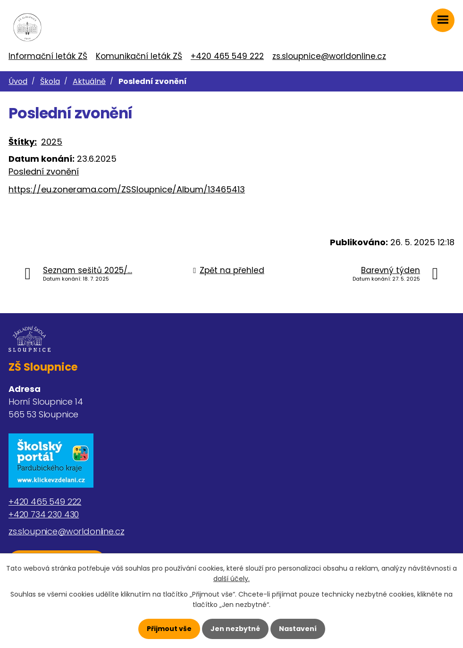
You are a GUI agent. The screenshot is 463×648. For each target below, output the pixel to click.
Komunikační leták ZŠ (139, 56)
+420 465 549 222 (227, 56)
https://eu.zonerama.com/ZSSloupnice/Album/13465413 (126, 189)
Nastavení (298, 628)
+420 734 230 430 (43, 514)
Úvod (17, 81)
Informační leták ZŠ (47, 56)
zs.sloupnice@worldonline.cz (329, 56)
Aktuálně (89, 81)
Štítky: (22, 142)
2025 (51, 142)
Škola (50, 81)
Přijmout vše (169, 628)
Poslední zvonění (43, 171)
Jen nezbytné (235, 628)
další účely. (231, 578)
